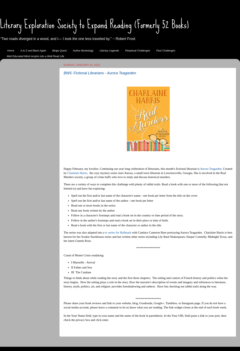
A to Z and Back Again (33, 50)
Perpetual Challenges (137, 50)
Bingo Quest (59, 50)
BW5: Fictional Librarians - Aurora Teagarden (100, 73)
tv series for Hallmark (118, 232)
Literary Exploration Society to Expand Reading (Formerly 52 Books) (94, 24)
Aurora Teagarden (210, 168)
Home (10, 50)
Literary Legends (109, 50)
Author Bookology (83, 50)
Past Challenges (165, 50)
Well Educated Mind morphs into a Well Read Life (35, 56)
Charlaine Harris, (77, 173)
